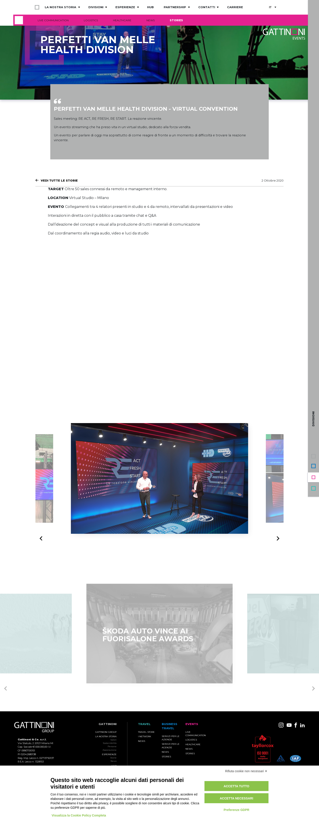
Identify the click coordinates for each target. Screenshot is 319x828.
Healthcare (122, 20)
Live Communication (53, 20)
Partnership (175, 7)
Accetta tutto (236, 786)
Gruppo (313, 456)
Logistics (91, 20)
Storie (113, 757)
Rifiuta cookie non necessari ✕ (246, 771)
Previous (42, 539)
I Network (144, 736)
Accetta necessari (236, 798)
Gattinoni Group (106, 732)
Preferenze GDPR (236, 810)
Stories (176, 20)
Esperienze (125, 7)
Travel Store (146, 732)
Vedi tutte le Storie (59, 180)
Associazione (110, 750)
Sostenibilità (110, 743)
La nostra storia (60, 7)
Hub (150, 7)
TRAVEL (144, 724)
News (150, 20)
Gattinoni (108, 724)
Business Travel (313, 466)
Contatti (206, 7)
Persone (112, 746)
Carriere (235, 7)
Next (277, 538)
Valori (113, 739)
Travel (313, 488)
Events (313, 477)
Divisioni (95, 7)
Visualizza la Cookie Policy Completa (79, 815)
